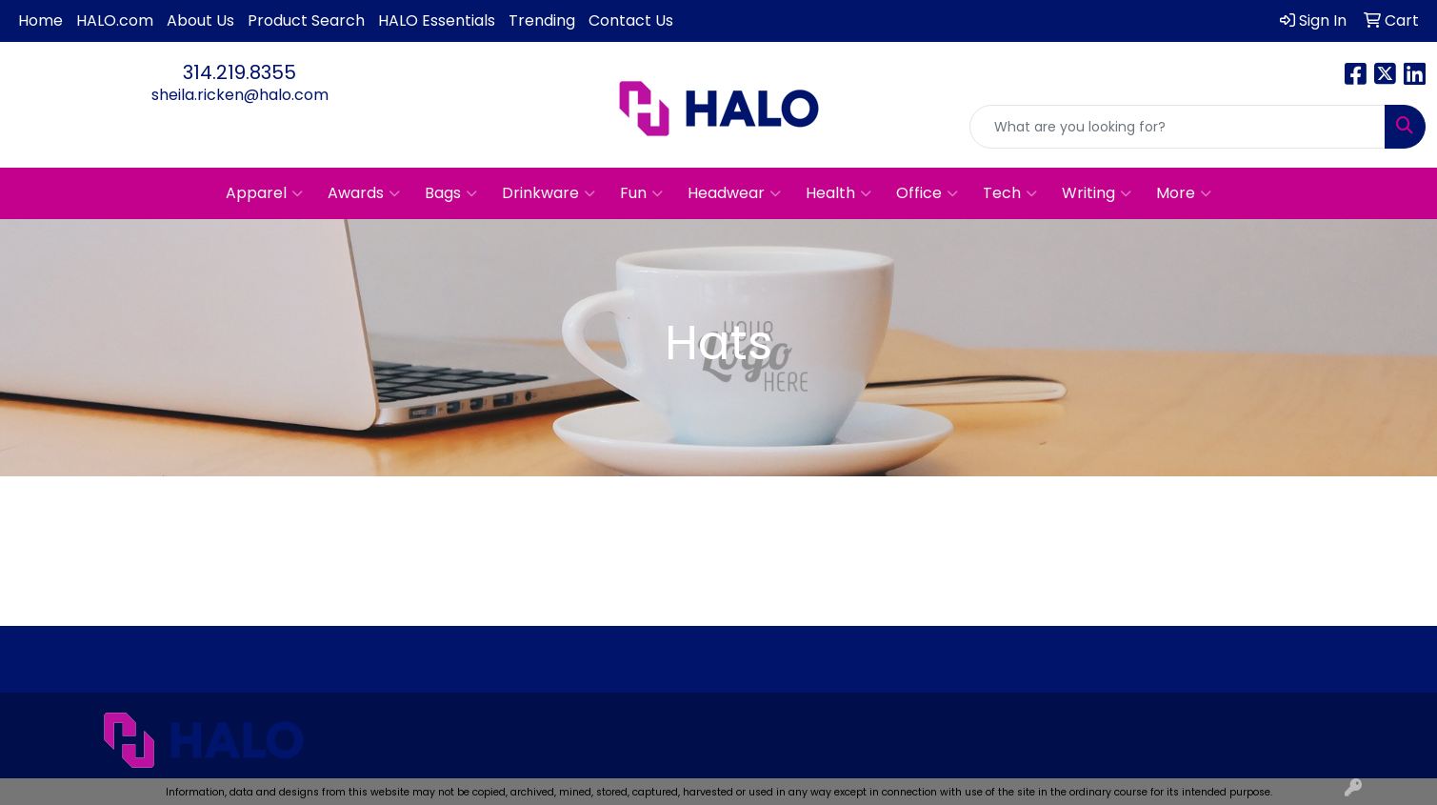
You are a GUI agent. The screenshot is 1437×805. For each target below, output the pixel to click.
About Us (200, 20)
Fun (641, 193)
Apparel (264, 193)
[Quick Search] (1177, 127)
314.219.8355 (239, 72)
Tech (1010, 193)
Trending (542, 20)
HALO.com (114, 20)
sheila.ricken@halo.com (240, 95)
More (1183, 193)
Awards (364, 193)
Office (927, 193)
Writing (1096, 193)
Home (40, 20)
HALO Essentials (436, 20)
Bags (451, 193)
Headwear (734, 193)
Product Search (306, 20)
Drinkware (548, 193)
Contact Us (631, 20)
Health (838, 193)
